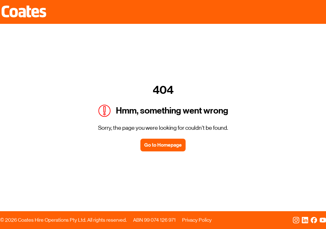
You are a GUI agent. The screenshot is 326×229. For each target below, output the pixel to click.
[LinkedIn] (305, 220)
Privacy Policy (197, 220)
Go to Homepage (163, 145)
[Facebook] (314, 220)
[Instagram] (296, 220)
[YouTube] (323, 220)
